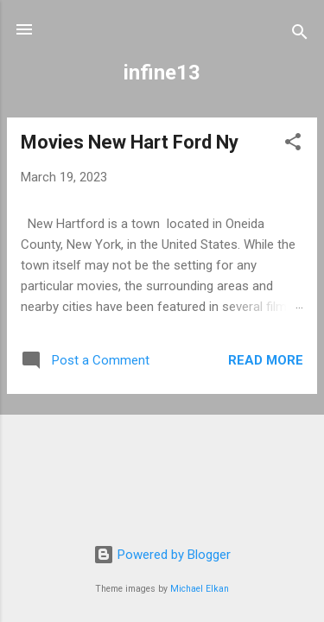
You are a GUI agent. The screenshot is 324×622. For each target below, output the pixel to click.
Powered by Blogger (162, 554)
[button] (293, 144)
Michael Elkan (199, 588)
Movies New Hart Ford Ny (129, 142)
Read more (265, 360)
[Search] (299, 35)
